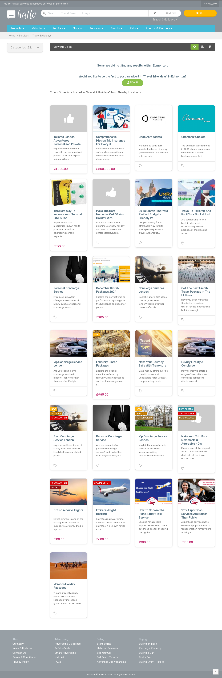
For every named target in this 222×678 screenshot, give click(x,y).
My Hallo (210, 3)
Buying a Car (146, 652)
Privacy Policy (21, 661)
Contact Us (19, 652)
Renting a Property (150, 648)
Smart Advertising (65, 652)
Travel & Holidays (165, 19)
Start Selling (104, 643)
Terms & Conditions (24, 657)
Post (200, 13)
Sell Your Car (104, 652)
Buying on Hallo (148, 643)
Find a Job (145, 657)
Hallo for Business (107, 648)
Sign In (132, 82)
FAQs (58, 661)
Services (24, 35)
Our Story (18, 643)
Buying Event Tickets (151, 661)
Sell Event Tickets (107, 657)
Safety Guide (62, 648)
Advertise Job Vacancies (111, 661)
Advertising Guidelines (68, 643)
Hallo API (60, 657)
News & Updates (22, 648)
